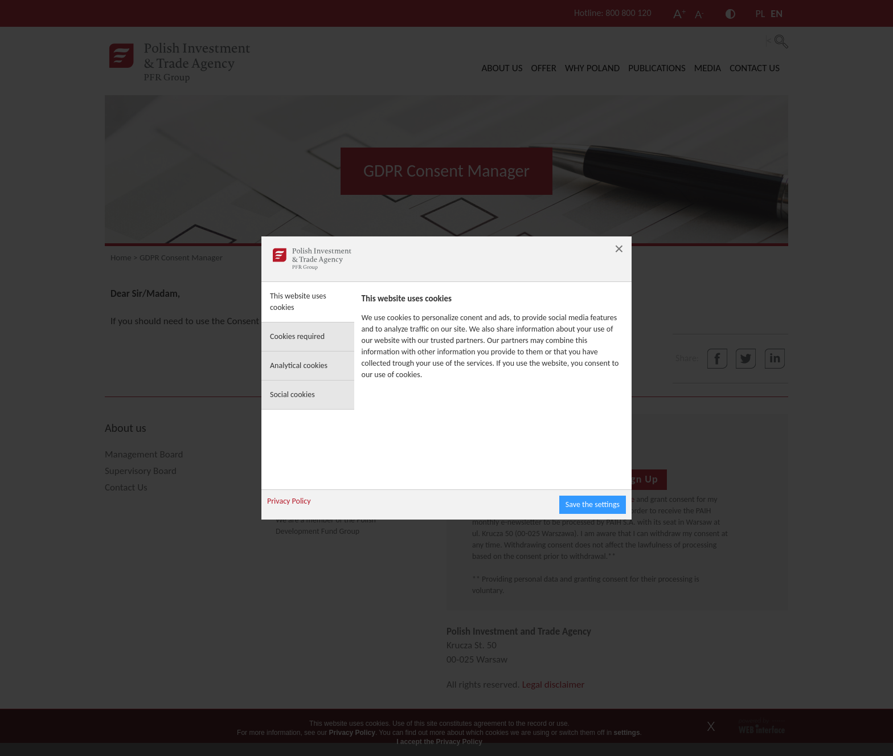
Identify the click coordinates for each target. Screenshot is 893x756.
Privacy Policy (289, 501)
